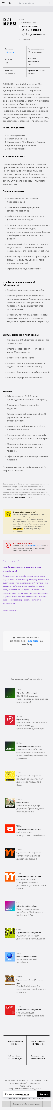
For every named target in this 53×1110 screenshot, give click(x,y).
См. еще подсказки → (10, 610)
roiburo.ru (9, 52)
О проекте (35, 1083)
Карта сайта (25, 1086)
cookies (25, 1094)
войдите (33, 641)
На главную (36, 1080)
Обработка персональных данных (25, 1089)
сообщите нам (20, 497)
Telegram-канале (34, 546)
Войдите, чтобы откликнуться (26, 1104)
